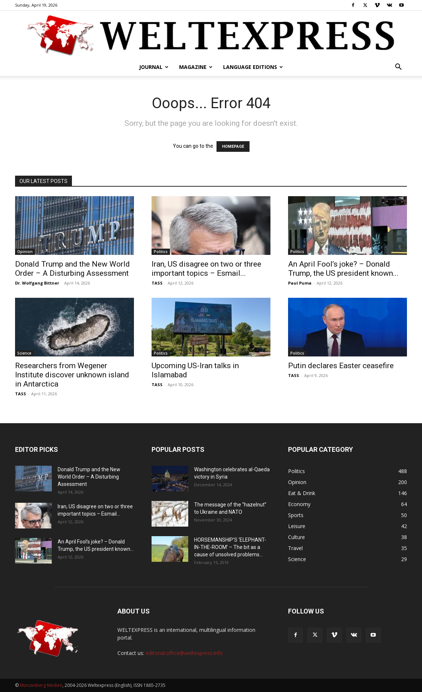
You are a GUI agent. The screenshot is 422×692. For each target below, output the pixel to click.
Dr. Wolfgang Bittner (37, 283)
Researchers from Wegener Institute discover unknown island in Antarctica (72, 374)
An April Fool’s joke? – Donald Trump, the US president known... (343, 269)
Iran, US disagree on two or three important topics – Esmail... (206, 269)
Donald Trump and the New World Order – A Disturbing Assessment (72, 269)
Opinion (25, 251)
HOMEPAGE (233, 146)
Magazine (195, 66)
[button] (398, 67)
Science (24, 353)
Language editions (253, 66)
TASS (157, 283)
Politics (161, 251)
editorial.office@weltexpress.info (184, 652)
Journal (153, 66)
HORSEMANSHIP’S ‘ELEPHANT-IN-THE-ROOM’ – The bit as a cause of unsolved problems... (230, 547)
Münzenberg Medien (41, 685)
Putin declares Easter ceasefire (341, 365)
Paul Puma (300, 283)
